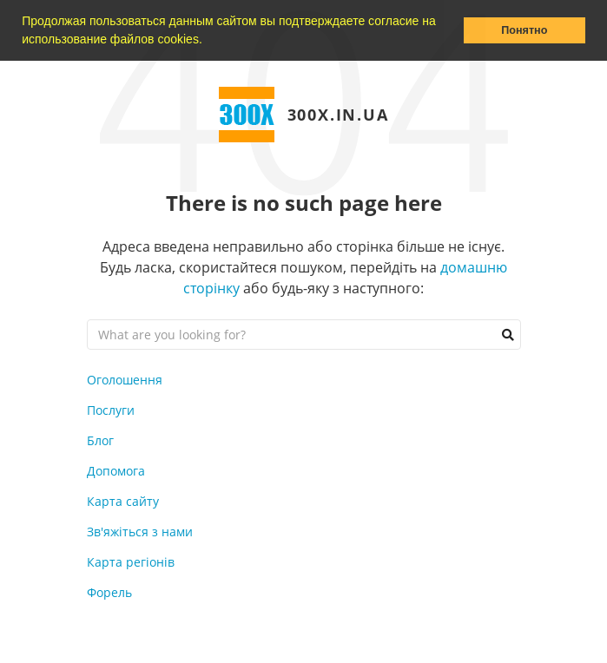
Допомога (116, 471)
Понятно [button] (524, 30)
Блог (100, 440)
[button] (208, 40)
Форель (109, 592)
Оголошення (124, 379)
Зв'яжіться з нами (140, 531)
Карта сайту (123, 501)
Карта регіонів (131, 562)
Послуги (111, 410)
